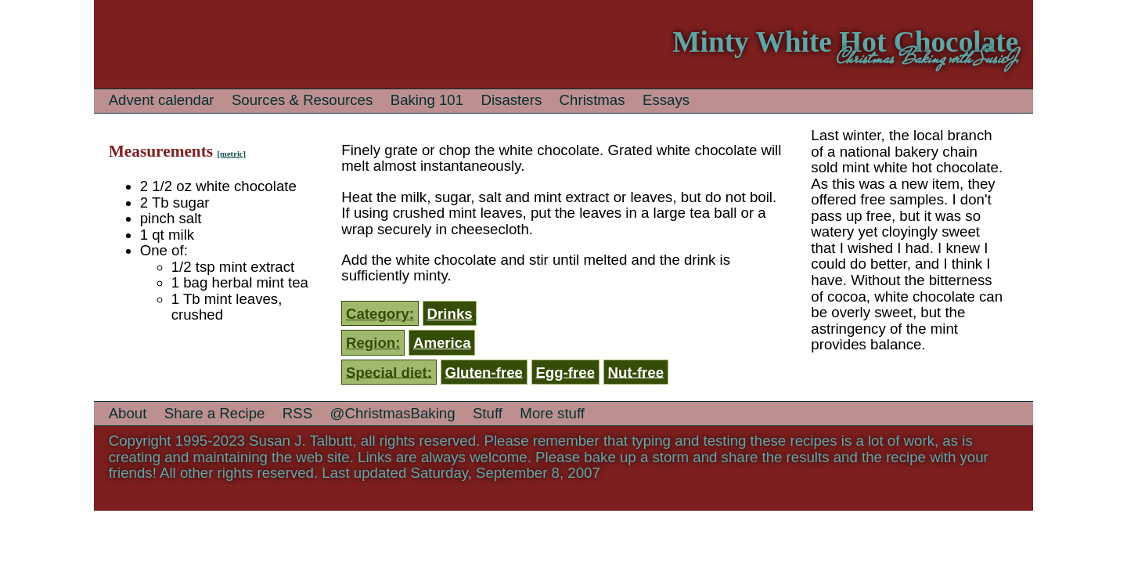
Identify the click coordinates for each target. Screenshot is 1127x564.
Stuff (487, 413)
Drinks (450, 314)
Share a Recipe (214, 413)
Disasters (511, 100)
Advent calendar (161, 100)
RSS (297, 413)
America (442, 342)
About (128, 413)
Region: (373, 342)
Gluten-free (484, 371)
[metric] (231, 154)
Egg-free (565, 371)
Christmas (592, 100)
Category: (380, 314)
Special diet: (389, 371)
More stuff (552, 413)
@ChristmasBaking (392, 413)
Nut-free (636, 371)
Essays (666, 100)
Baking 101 (427, 100)
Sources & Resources (302, 100)
